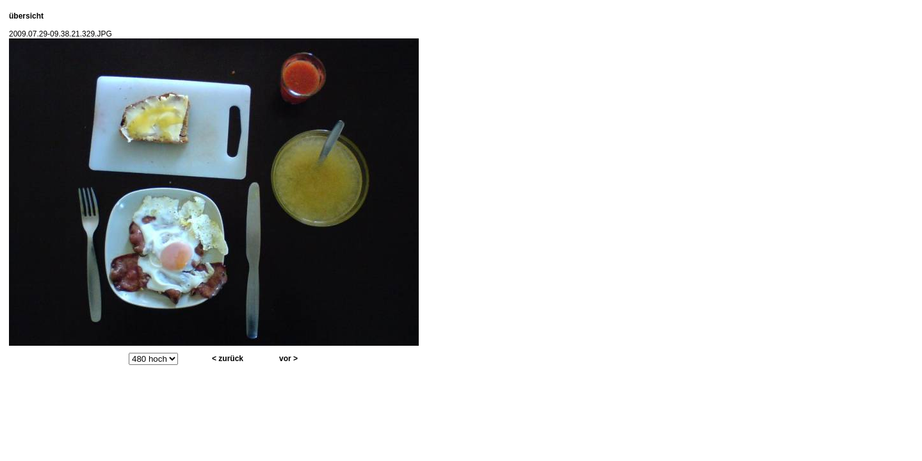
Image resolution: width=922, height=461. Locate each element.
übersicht (26, 16)
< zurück (227, 358)
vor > (288, 358)
